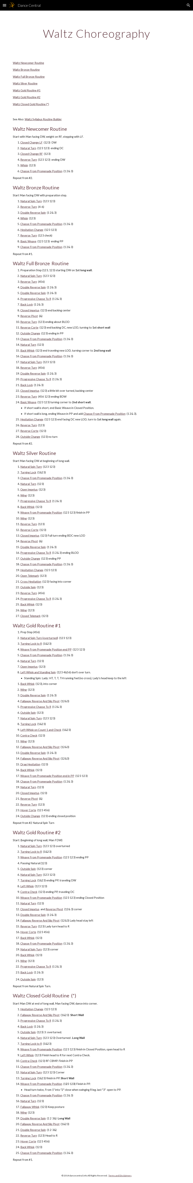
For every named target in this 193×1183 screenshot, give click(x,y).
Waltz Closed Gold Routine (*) (31, 104)
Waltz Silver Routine (25, 83)
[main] (96, 33)
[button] (4, 5)
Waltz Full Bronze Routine (29, 76)
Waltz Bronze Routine (26, 69)
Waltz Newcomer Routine (28, 63)
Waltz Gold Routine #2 (27, 97)
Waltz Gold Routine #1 (27, 90)
